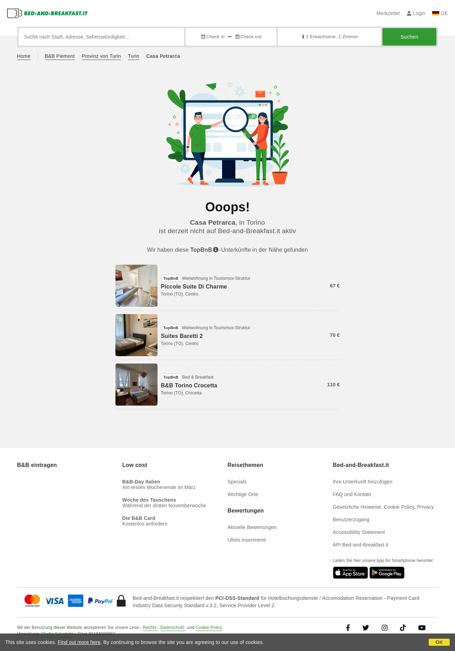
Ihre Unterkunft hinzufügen (363, 481)
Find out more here (79, 642)
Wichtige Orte (243, 494)
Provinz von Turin (101, 56)
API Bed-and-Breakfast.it (361, 545)
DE (440, 13)
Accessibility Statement (359, 532)
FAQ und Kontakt (352, 494)
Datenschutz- (173, 627)
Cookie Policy (209, 627)
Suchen (409, 37)
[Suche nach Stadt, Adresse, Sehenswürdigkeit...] (102, 37)
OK (439, 642)
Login (416, 13)
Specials (237, 481)
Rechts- (150, 627)
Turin (133, 56)
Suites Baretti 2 (182, 336)
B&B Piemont (60, 56)
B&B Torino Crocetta (189, 385)
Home (24, 56)
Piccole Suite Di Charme (194, 287)
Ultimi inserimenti (247, 540)
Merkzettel (388, 13)
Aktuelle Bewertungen (252, 527)
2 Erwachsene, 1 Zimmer (329, 36)
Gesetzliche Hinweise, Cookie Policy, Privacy (383, 507)
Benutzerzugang (351, 519)
